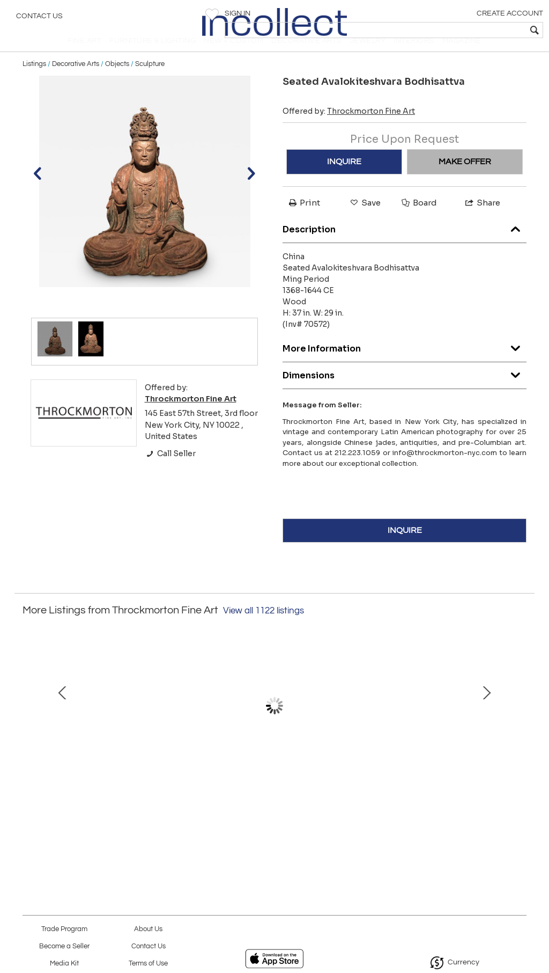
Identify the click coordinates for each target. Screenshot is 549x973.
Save (364, 221)
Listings (34, 81)
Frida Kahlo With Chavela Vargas (428, 804)
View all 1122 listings (263, 628)
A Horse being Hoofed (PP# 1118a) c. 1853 (274, 804)
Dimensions (404, 390)
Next (518, 734)
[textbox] (463, 30)
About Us (148, 929)
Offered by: (349, 129)
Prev (30, 734)
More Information (404, 363)
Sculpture (150, 81)
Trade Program (64, 929)
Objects (117, 81)
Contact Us (39, 19)
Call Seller (170, 471)
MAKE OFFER (465, 179)
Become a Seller (64, 946)
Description (404, 244)
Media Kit (64, 963)
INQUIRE (344, 179)
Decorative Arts (75, 81)
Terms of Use (148, 963)
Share (482, 221)
